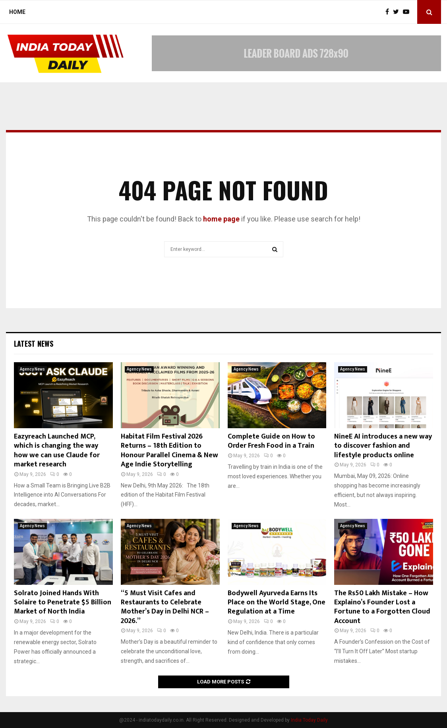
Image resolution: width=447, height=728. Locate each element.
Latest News (33, 343)
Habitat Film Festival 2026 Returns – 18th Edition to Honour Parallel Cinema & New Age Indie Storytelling (169, 450)
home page (221, 219)
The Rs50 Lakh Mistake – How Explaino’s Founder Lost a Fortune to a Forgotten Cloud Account (382, 607)
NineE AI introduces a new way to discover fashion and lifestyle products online (383, 446)
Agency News (32, 369)
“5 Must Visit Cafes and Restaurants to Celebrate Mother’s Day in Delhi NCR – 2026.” (165, 607)
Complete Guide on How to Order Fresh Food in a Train (271, 441)
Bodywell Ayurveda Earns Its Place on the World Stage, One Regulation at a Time (276, 602)
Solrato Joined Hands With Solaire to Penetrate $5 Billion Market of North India (62, 602)
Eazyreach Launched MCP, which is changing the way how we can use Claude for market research (57, 450)
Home (17, 12)
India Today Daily (309, 720)
